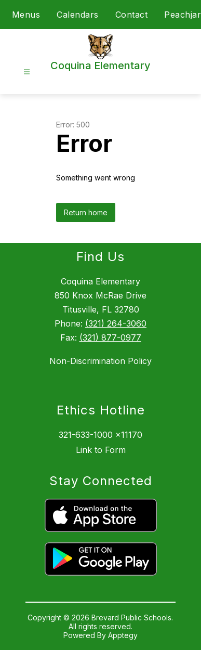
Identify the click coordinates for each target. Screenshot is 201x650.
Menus (26, 14)
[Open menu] (27, 72)
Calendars (78, 14)
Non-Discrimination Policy (100, 361)
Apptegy (123, 635)
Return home (86, 212)
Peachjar (182, 14)
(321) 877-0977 (110, 337)
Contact (131, 14)
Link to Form (101, 450)
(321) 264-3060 (115, 323)
